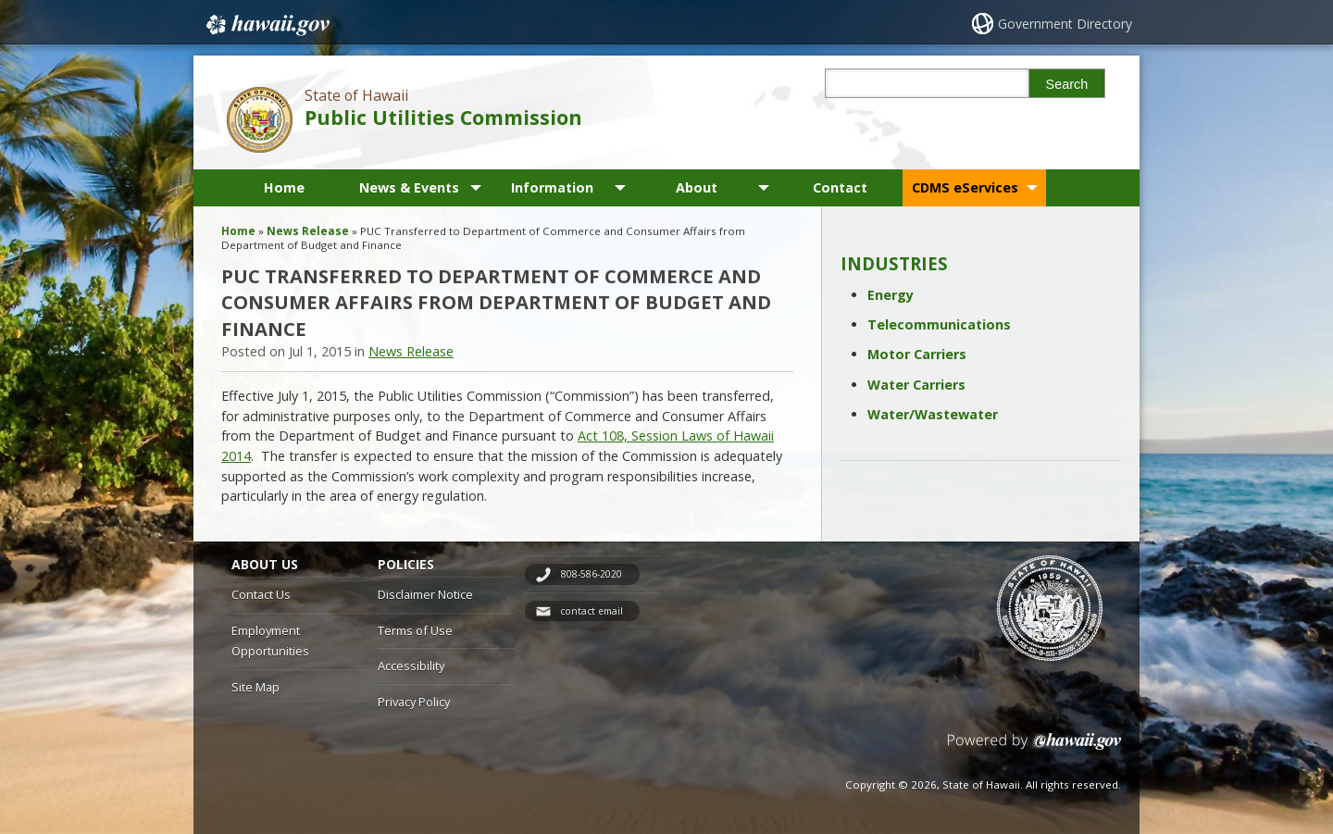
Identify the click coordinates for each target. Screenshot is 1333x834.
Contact (840, 187)
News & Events (409, 187)
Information (552, 187)
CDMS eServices (965, 187)
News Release (308, 231)
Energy (890, 295)
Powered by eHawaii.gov (1034, 748)
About (696, 187)
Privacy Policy (414, 701)
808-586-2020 (591, 573)
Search (1067, 84)
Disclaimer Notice (425, 594)
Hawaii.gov (266, 25)
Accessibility (411, 665)
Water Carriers (916, 384)
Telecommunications (939, 324)
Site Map (255, 686)
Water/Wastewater (932, 414)
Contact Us (261, 594)
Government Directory (1065, 23)
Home (284, 187)
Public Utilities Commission (443, 117)
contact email (591, 610)
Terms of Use (415, 630)
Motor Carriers (916, 354)
